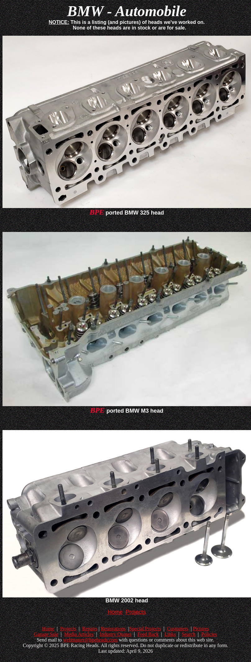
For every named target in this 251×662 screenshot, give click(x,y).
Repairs (89, 628)
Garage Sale (46, 634)
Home (48, 628)
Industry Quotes (115, 634)
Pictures (201, 628)
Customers (177, 628)
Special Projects (145, 628)
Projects (68, 628)
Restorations (113, 628)
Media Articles (79, 634)
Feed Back (147, 634)
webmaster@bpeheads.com (90, 639)
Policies (209, 634)
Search (188, 634)
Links (170, 634)
